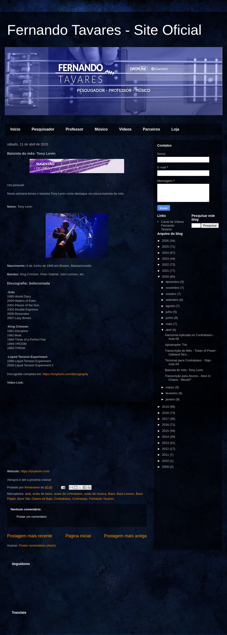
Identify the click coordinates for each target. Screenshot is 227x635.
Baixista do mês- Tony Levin (184, 370)
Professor (74, 129)
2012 (166, 449)
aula (28, 493)
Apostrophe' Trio (176, 344)
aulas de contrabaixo (68, 493)
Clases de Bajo (42, 498)
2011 (166, 454)
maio (169, 324)
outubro (171, 294)
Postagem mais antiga (125, 536)
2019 (166, 406)
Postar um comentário (32, 516)
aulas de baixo (42, 493)
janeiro (171, 399)
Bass (111, 493)
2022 (166, 264)
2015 (166, 431)
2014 (166, 436)
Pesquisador (43, 129)
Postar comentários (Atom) (37, 545)
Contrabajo (79, 498)
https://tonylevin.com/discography (65, 374)
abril (169, 330)
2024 (166, 252)
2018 (166, 413)
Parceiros (151, 129)
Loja (175, 129)
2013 (166, 443)
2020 (166, 276)
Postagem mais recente (29, 536)
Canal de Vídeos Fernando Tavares (172, 225)
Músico (101, 129)
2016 (166, 424)
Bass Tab (23, 498)
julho (169, 312)
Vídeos (125, 129)
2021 (166, 270)
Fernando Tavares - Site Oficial (104, 30)
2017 (166, 418)
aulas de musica (95, 493)
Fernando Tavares (101, 498)
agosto (171, 306)
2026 (166, 240)
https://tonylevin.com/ (35, 471)
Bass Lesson (125, 493)
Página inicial (78, 536)
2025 (166, 246)
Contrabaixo (62, 498)
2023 (166, 258)
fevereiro (172, 393)
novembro (173, 287)
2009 (166, 467)
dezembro (173, 282)
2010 (166, 461)
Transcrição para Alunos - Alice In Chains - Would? (187, 377)
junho (170, 318)
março (170, 387)
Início (15, 129)
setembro (172, 300)
